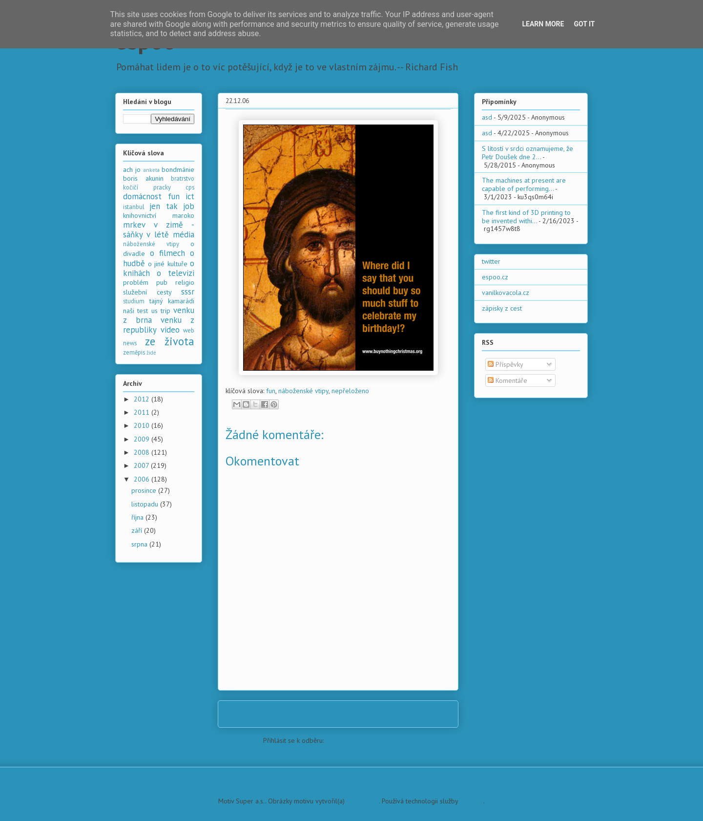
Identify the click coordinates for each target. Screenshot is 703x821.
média (183, 234)
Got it (584, 24)
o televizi (175, 273)
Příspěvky (505, 364)
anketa (152, 170)
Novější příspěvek (257, 713)
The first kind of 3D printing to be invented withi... (526, 216)
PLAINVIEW (363, 801)
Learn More (543, 24)
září (137, 530)
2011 (142, 412)
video (170, 329)
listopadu (145, 504)
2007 (142, 465)
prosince (144, 490)
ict (190, 196)
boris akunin (143, 178)
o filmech (167, 253)
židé (151, 352)
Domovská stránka (341, 713)
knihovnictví (139, 215)
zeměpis (134, 352)
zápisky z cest (502, 308)
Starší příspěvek (422, 713)
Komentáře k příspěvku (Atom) (369, 740)
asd (487, 117)
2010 (142, 425)
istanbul (134, 207)
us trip (160, 310)
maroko (183, 215)
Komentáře (507, 380)
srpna (140, 544)
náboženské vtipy (303, 390)
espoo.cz (495, 277)
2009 (142, 439)
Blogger (471, 801)
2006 (142, 479)
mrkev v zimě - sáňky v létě (158, 229)
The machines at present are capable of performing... (524, 184)
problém (135, 282)
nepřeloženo (350, 390)
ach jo (132, 169)
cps (190, 187)
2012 (142, 399)
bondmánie (178, 169)
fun (270, 390)
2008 (142, 452)
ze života (170, 341)
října (138, 517)
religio (184, 282)
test (142, 310)
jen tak (163, 206)
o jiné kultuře (167, 263)
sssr (187, 291)
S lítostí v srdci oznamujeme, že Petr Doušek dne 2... (527, 152)
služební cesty (147, 292)
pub (161, 282)
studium (134, 301)
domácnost (142, 196)
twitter (491, 261)
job (188, 206)
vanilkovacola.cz (505, 292)
